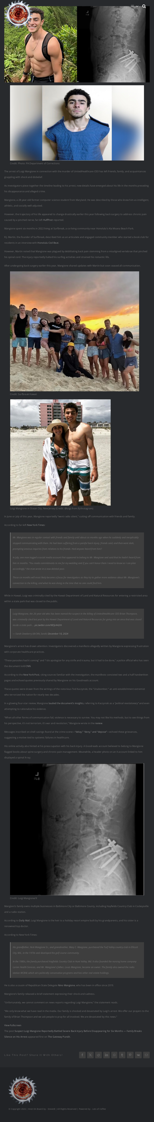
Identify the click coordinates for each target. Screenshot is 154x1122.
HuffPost (48, 220)
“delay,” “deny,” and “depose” (91, 731)
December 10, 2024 (58, 633)
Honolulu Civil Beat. (48, 242)
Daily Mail (24, 920)
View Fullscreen (12, 1025)
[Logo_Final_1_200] (22, 1077)
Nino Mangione (66, 985)
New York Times (36, 525)
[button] (144, 6)
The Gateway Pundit (59, 1036)
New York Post (31, 674)
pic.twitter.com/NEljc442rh (48, 625)
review (98, 723)
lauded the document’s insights (66, 703)
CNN (28, 666)
